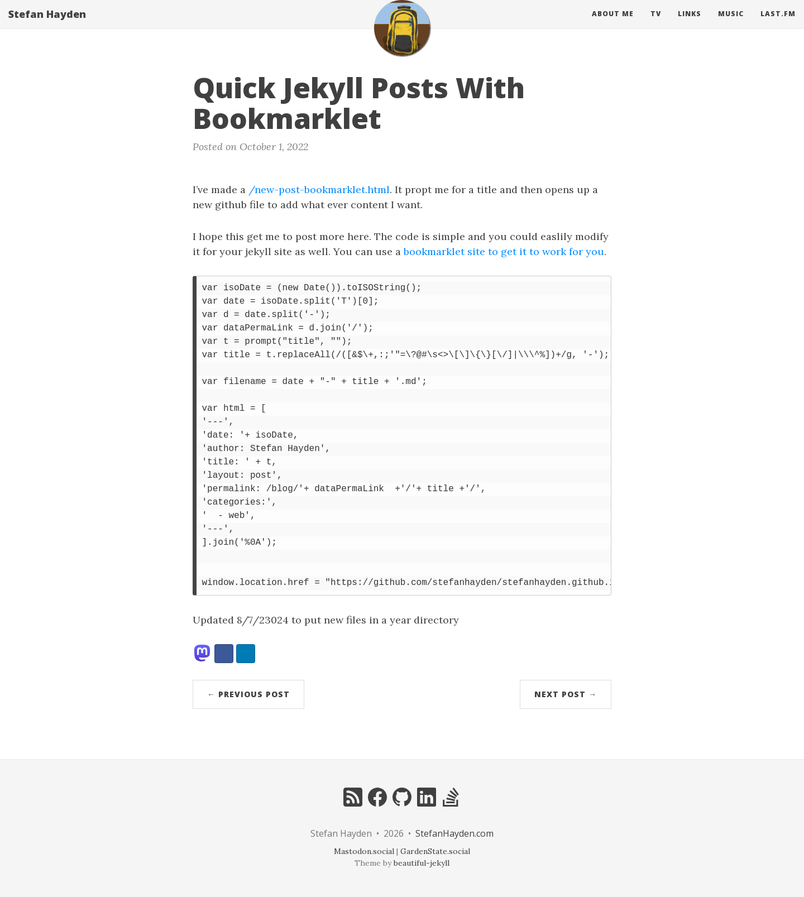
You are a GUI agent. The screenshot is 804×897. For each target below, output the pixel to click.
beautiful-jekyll (421, 863)
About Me (613, 25)
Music (731, 25)
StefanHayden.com (454, 833)
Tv (655, 25)
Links (689, 25)
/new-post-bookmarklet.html (319, 189)
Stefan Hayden (47, 25)
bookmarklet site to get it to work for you (504, 251)
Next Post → (565, 694)
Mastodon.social (364, 851)
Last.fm (778, 25)
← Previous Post (248, 694)
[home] (402, 39)
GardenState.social (435, 851)
